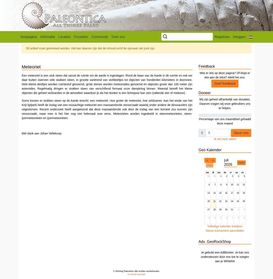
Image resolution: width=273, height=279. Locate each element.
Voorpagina (28, 37)
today (209, 165)
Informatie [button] (47, 37)
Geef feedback (225, 83)
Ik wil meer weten (225, 139)
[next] (213, 160)
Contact (131, 274)
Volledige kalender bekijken (225, 226)
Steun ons (241, 133)
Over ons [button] (118, 37)
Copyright (140, 274)
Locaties (64, 37)
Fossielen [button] (81, 37)
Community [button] (99, 37)
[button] (250, 37)
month (241, 163)
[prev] (207, 160)
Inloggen (239, 37)
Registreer (222, 37)
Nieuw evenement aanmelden (225, 230)
